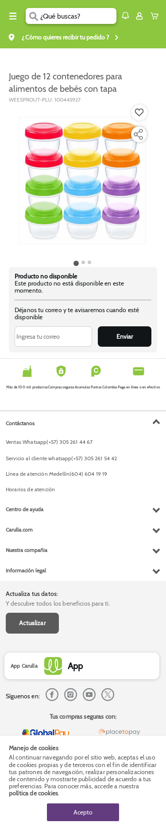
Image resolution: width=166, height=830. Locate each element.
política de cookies (33, 793)
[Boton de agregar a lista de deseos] (139, 113)
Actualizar (32, 623)
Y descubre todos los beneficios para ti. (58, 603)
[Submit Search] (33, 16)
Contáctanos (20, 423)
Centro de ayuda (24, 509)
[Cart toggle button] (156, 16)
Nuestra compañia (26, 550)
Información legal (26, 570)
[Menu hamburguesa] (13, 16)
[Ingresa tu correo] (53, 336)
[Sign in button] (139, 16)
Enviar (124, 337)
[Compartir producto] (138, 134)
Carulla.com (19, 529)
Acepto (83, 812)
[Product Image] (82, 180)
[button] (125, 15)
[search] (78, 16)
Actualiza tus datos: (32, 593)
